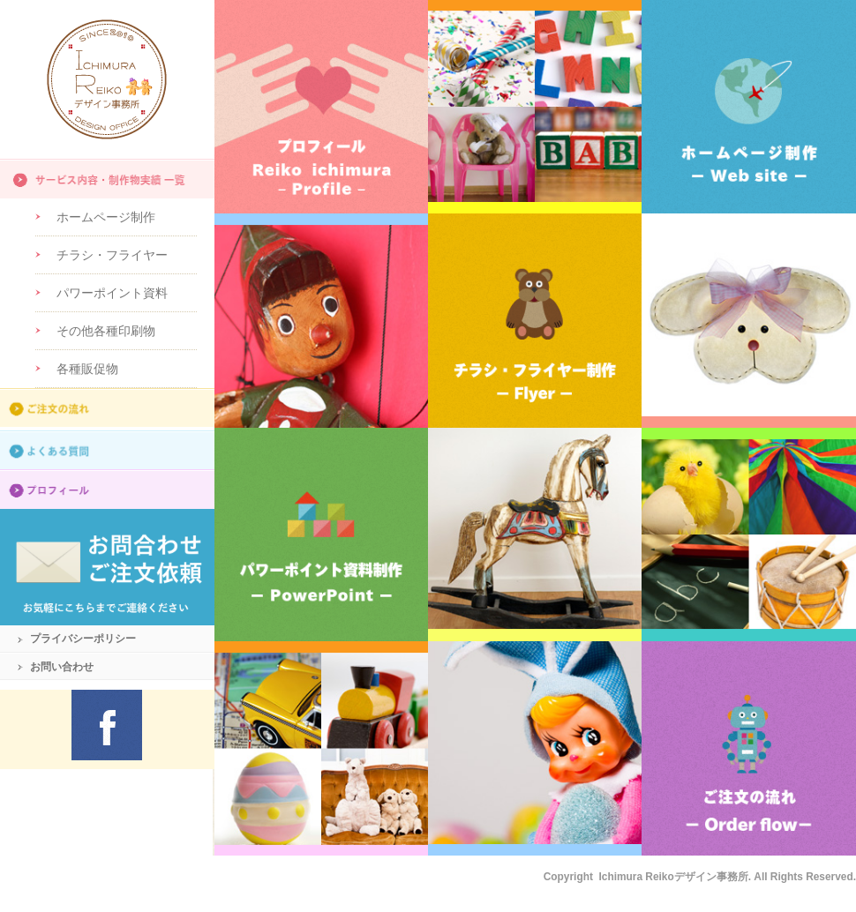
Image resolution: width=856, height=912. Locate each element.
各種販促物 (87, 369)
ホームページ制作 (105, 217)
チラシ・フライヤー (112, 255)
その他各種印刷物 (105, 331)
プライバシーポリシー (83, 638)
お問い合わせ (62, 667)
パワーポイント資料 (112, 293)
